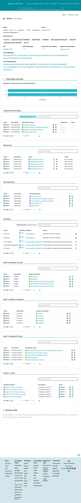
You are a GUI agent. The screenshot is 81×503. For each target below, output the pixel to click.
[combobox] (40, 8)
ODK (35, 478)
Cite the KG (18, 487)
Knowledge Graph (37, 3)
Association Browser (18, 498)
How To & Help (19, 478)
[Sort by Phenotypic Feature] (35, 122)
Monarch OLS (47, 465)
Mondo (26, 463)
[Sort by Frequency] (68, 122)
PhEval (35, 468)
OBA (25, 476)
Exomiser (36, 465)
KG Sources (18, 492)
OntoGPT (36, 480)
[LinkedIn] (72, 468)
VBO (25, 478)
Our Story (8, 463)
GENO (25, 481)
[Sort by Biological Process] (37, 347)
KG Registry (46, 476)
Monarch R (18, 473)
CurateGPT (37, 483)
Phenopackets (38, 485)
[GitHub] (70, 468)
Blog (55, 468)
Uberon (26, 466)
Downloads (18, 465)
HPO (25, 471)
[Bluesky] (69, 471)
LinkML (35, 470)
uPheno (26, 468)
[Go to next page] (31, 173)
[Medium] (67, 468)
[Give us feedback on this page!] (78, 455)
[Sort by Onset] (76, 122)
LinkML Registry (45, 480)
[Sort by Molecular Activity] (41, 274)
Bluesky (55, 476)
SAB (6, 468)
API (16, 468)
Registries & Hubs (67, 3)
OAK (35, 475)
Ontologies (46, 3)
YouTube (56, 473)
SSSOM (36, 473)
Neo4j (17, 470)
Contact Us (8, 471)
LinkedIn (56, 471)
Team (6, 466)
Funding (7, 476)
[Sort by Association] (19, 122)
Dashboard (18, 495)
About (29, 3)
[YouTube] (75, 468)
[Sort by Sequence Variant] (15, 384)
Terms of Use (18, 485)
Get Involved (56, 463)
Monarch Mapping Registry (45, 469)
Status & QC (18, 475)
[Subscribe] (62, 468)
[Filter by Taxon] (26, 225)
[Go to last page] (33, 173)
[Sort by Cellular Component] (49, 311)
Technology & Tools (55, 3)
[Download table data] (39, 136)
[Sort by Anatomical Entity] (41, 193)
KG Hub (45, 474)
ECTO (25, 486)
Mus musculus (45, 30)
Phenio (26, 473)
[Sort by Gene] (8, 122)
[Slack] (65, 468)
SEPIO (25, 483)
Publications (8, 473)
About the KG (18, 490)
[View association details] (56, 125)
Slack (55, 466)
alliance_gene (64, 49)
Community (76, 3)
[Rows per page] (12, 136)
